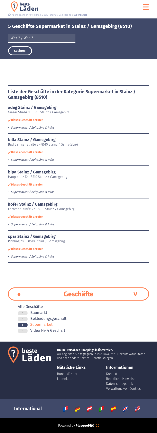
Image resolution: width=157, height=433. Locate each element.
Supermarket (35, 324)
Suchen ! (20, 51)
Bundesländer (67, 374)
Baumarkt (32, 312)
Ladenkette (65, 379)
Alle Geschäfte (30, 306)
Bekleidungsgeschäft (42, 318)
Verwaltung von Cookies (123, 389)
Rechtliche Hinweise (120, 379)
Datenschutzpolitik (119, 384)
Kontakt (111, 374)
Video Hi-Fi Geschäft (41, 330)
